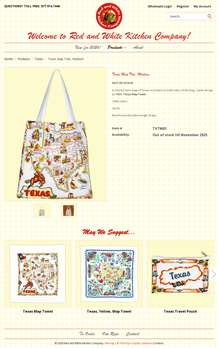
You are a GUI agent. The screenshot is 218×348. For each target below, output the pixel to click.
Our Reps (110, 334)
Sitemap (109, 343)
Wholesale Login (160, 6)
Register (183, 6)
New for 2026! (88, 47)
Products (117, 47)
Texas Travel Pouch (180, 311)
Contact (132, 334)
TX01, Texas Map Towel (130, 94)
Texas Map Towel (38, 311)
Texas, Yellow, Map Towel (109, 311)
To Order (87, 334)
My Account (202, 6)
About (138, 47)
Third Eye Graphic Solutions (135, 343)
